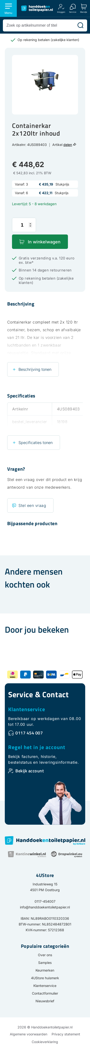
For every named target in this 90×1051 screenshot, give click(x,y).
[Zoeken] (80, 25)
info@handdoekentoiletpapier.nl (45, 907)
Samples (45, 963)
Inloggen (61, 12)
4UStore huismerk (45, 978)
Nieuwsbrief (45, 1001)
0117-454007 (45, 901)
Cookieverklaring (45, 1042)
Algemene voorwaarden (28, 1034)
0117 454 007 (29, 733)
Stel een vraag (32, 505)
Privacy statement (66, 1034)
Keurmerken (45, 970)
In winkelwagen (44, 241)
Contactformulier (45, 993)
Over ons (45, 955)
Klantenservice (26, 709)
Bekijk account (29, 771)
